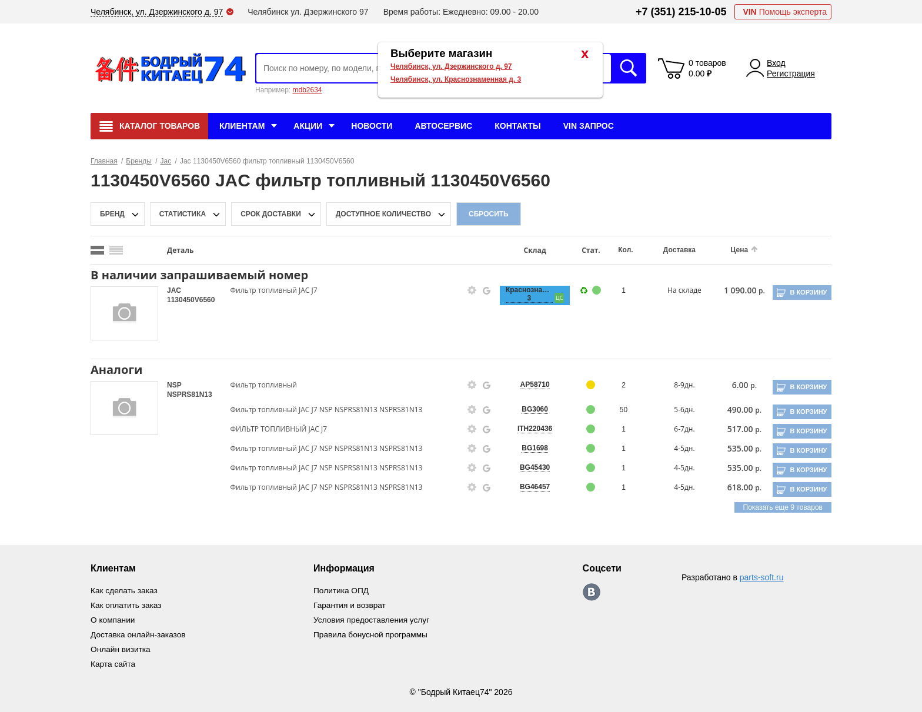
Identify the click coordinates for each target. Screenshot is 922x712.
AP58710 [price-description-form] (529, 384)
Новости (371, 126)
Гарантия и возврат (351, 604)
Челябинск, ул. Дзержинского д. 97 (451, 66)
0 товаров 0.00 (707, 68)
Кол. (618, 250)
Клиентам (242, 126)
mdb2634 (307, 90)
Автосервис (443, 126)
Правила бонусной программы (372, 632)
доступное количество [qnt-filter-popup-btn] (383, 214)
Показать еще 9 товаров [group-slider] (783, 507)
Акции (307, 126)
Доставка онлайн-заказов (139, 632)
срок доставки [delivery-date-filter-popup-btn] (270, 214)
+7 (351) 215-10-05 (681, 12)
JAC (174, 290)
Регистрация (791, 73)
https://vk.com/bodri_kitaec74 (593, 592)
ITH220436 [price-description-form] (529, 428)
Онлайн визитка (121, 646)
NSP (174, 385)
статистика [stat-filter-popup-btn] (182, 214)
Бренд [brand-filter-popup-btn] (112, 214)
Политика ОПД (342, 590)
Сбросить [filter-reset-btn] (489, 214)
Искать (628, 68)
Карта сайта (113, 661)
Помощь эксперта (785, 11)
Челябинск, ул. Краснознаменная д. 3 (455, 79)
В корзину (808, 292)
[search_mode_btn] (97, 250)
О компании (113, 618)
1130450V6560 (191, 300)
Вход (776, 63)
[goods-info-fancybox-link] (467, 290)
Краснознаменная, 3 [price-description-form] (523, 294)
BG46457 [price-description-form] (529, 487)
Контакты (517, 126)
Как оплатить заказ (127, 604)
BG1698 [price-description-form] (529, 448)
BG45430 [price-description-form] (529, 467)
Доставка (671, 250)
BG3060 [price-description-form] (529, 409)
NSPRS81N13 (189, 394)
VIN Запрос (588, 126)
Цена (730, 250)
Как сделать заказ (125, 590)
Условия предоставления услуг (373, 618)
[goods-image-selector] (124, 313)
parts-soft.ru (762, 577)
